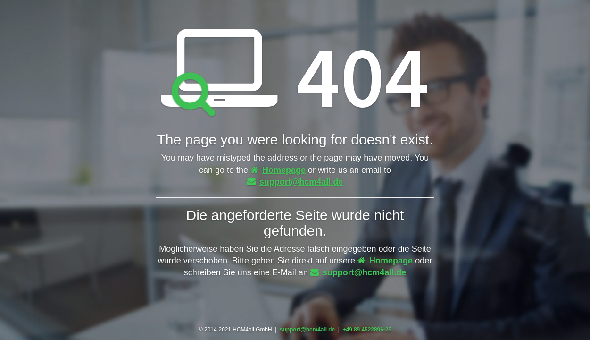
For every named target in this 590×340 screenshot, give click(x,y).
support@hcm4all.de (295, 182)
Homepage (278, 170)
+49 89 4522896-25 (366, 329)
